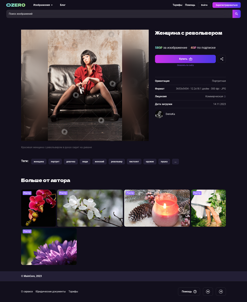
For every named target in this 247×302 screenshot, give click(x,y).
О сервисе (27, 291)
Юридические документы (51, 291)
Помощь (190, 4)
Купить (185, 59)
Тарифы (177, 4)
